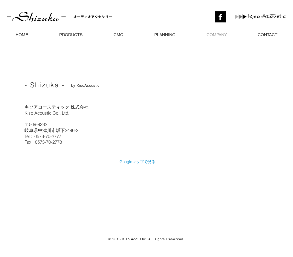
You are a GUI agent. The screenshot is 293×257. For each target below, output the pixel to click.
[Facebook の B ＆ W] (220, 16)
